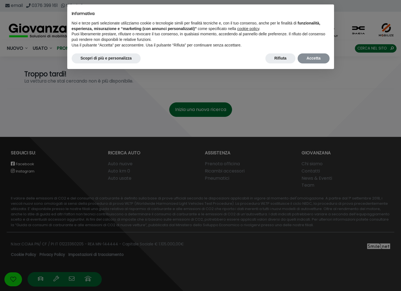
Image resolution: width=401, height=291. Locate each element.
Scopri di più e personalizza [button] (106, 58)
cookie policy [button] (248, 28)
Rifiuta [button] (280, 58)
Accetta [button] (314, 58)
